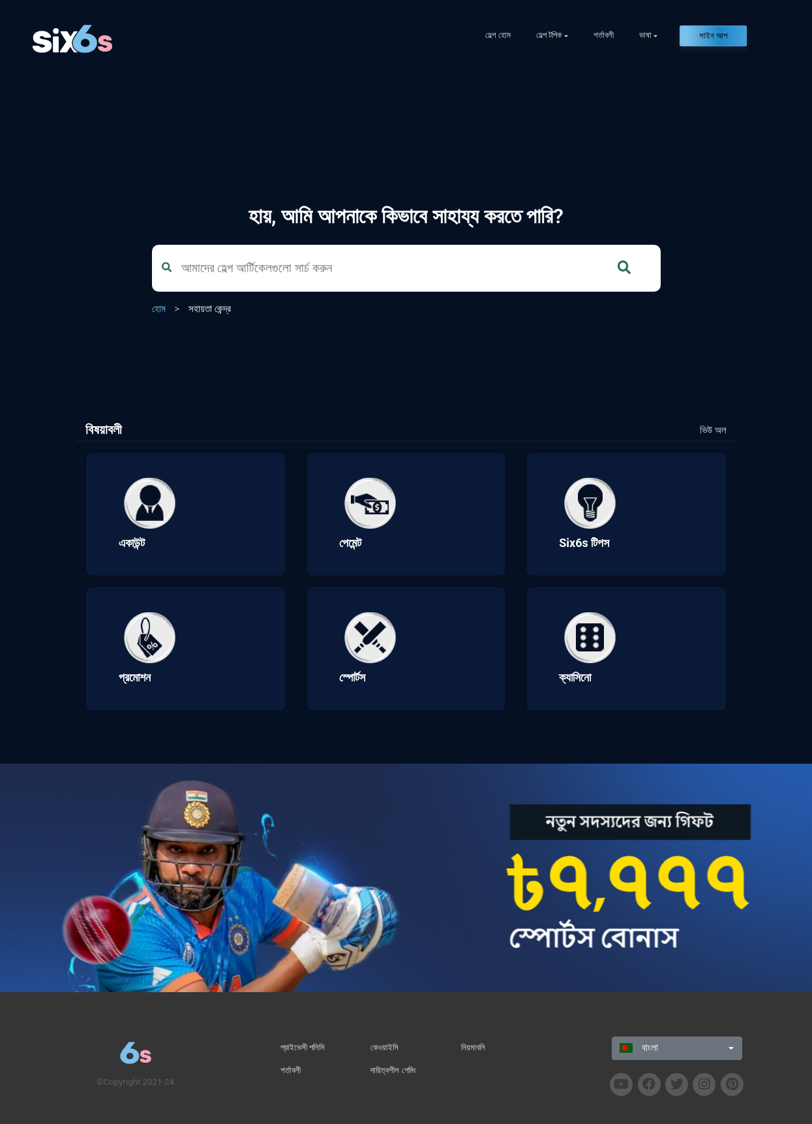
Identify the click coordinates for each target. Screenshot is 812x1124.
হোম (159, 309)
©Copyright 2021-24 (135, 1082)
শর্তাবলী (604, 35)
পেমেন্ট (350, 543)
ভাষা (645, 35)
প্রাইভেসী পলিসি (302, 1047)
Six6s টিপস (584, 543)
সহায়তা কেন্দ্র (209, 309)
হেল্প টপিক (549, 35)
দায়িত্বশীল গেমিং (392, 1070)
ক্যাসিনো (575, 677)
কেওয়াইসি (384, 1047)
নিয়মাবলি (473, 1047)
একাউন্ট (132, 543)
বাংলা (639, 1048)
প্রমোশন (135, 677)
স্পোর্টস (352, 677)
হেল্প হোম (497, 35)
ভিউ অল (713, 430)
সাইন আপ (713, 35)
